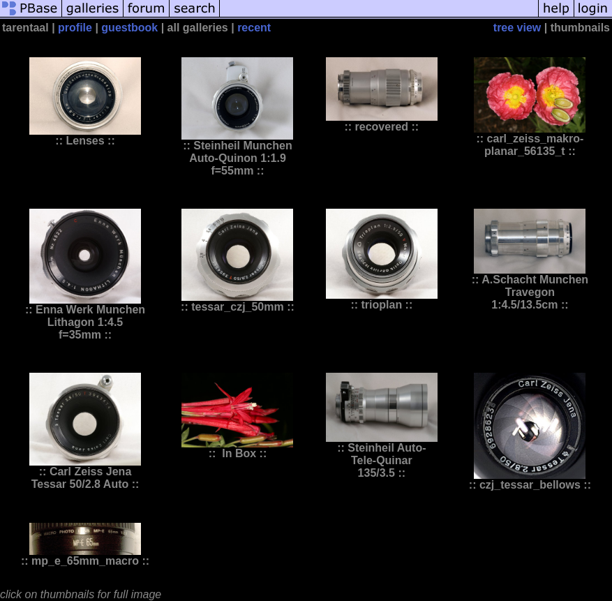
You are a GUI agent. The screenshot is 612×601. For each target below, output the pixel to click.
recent (254, 28)
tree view (517, 28)
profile (75, 28)
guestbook (129, 28)
